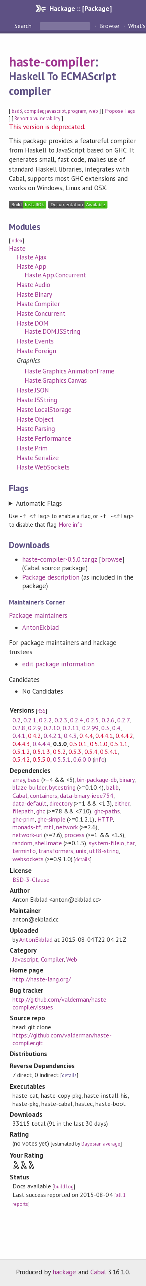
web (93, 111)
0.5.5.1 (61, 759)
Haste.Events (35, 341)
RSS (41, 710)
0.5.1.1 (119, 743)
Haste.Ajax (32, 257)
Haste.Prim (32, 448)
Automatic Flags (39, 503)
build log (64, 1186)
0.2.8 (18, 727)
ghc (40, 811)
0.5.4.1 (109, 751)
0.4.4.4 (41, 743)
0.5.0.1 (78, 743)
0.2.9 (34, 727)
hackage (64, 1271)
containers (43, 795)
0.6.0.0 (82, 759)
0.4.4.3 (21, 743)
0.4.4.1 (104, 735)
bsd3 (17, 111)
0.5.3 (75, 751)
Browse (109, 26)
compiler (33, 111)
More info (71, 524)
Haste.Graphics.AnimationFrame (70, 371)
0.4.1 (18, 735)
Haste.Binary (34, 294)
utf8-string (103, 850)
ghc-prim (23, 819)
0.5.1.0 (98, 743)
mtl (48, 826)
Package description (50, 577)
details (82, 859)
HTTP (105, 819)
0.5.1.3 (41, 751)
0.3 (105, 727)
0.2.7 (123, 720)
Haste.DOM (33, 323)
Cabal (19, 795)
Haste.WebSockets (43, 467)
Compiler (52, 959)
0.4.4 (85, 735)
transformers (56, 850)
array (18, 779)
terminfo (24, 850)
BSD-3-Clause (30, 879)
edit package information (58, 663)
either (121, 803)
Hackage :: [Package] (80, 8)
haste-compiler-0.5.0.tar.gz (59, 559)
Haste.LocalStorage (44, 409)
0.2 (16, 720)
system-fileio (106, 842)
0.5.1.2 (21, 751)
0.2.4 (76, 720)
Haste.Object (35, 419)
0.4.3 (70, 735)
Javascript (25, 959)
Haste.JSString (37, 400)
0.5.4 (90, 751)
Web (71, 959)
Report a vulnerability (37, 118)
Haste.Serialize (38, 458)
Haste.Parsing (36, 428)
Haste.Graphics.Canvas (56, 380)
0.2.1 (29, 720)
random (22, 842)
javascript (55, 111)
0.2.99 (90, 727)
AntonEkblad (40, 627)
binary (127, 779)
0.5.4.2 (21, 759)
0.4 (116, 727)
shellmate (48, 842)
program (77, 111)
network (67, 826)
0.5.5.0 (41, 759)
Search (23, 26)
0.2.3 (61, 720)
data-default (29, 803)
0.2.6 (108, 720)
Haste (17, 248)
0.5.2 (59, 751)
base (34, 779)
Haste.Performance (44, 438)
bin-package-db (96, 779)
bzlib (112, 787)
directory (60, 803)
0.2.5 (92, 720)
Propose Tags (120, 111)
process (74, 834)
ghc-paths (107, 811)
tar (130, 842)
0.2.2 (45, 720)
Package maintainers (38, 615)
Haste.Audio (33, 284)
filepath (22, 811)
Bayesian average (100, 1143)
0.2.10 (52, 727)
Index (17, 240)
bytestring (62, 787)
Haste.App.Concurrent (55, 275)
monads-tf (26, 826)
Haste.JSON (33, 390)
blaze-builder (29, 787)
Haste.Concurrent (41, 313)
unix (81, 850)
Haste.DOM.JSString (52, 331)
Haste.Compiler (38, 304)
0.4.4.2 (124, 735)
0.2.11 (71, 727)
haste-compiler (52, 61)
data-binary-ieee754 (86, 795)
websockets (28, 858)
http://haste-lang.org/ (41, 979)
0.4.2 (34, 735)
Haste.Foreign (36, 351)
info (99, 759)
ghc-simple (51, 819)
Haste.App (31, 266)
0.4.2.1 (52, 735)
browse (111, 559)
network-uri (27, 834)
